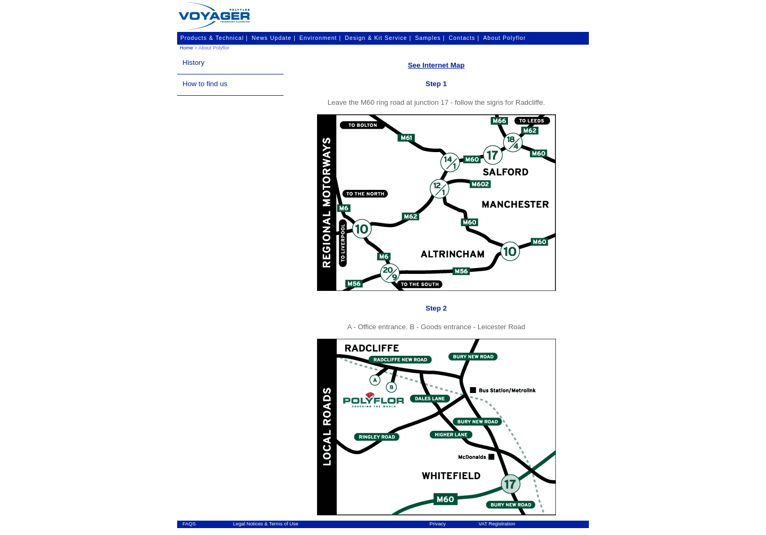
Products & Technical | (214, 38)
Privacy (437, 523)
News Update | (274, 38)
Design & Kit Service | (378, 38)
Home (186, 48)
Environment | (320, 38)
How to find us (204, 84)
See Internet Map (436, 65)
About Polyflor (504, 38)
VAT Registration (496, 523)
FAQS (189, 523)
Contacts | (463, 38)
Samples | (430, 38)
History (193, 62)
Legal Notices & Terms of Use (265, 523)
